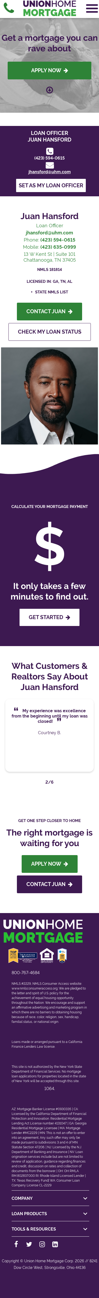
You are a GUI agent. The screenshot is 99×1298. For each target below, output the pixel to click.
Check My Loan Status (49, 332)
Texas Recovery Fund (32, 1180)
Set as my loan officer (51, 185)
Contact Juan (49, 311)
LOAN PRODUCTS (50, 1214)
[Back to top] (49, 1283)
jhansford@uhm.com (50, 171)
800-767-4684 (26, 972)
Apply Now (49, 70)
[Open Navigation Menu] (92, 8)
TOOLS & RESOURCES (50, 1229)
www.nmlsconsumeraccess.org (35, 988)
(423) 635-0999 (58, 247)
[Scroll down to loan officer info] (49, 88)
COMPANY (50, 1198)
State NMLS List (51, 292)
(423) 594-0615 (49, 158)
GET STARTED (49, 617)
